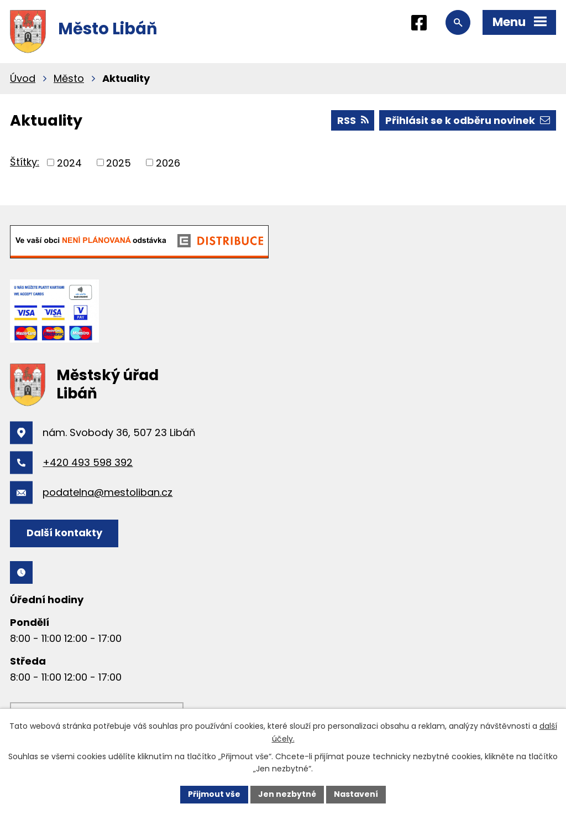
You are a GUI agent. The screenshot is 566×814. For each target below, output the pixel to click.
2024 (69, 162)
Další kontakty (64, 533)
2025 (118, 162)
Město (69, 78)
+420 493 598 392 (88, 462)
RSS (353, 120)
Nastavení (356, 794)
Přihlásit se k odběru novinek (467, 120)
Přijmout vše (214, 794)
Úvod (22, 78)
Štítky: (24, 162)
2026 (168, 162)
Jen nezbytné (287, 794)
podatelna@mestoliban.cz (107, 492)
